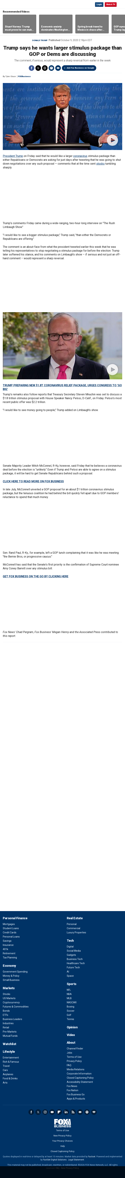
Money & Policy (11, 975)
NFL (69, 990)
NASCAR (72, 1002)
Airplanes (8, 1074)
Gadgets (71, 955)
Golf (69, 1015)
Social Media (74, 950)
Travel (6, 1066)
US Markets (9, 998)
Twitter (38, 68)
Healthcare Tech (76, 963)
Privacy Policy (74, 1061)
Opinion (72, 1027)
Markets (9, 988)
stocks (100, 163)
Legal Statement (76, 1160)
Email (58, 68)
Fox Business (14, 4)
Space (70, 975)
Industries (8, 1023)
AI (68, 971)
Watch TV (110, 4)
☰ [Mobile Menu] (121, 4)
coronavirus (80, 156)
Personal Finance (15, 918)
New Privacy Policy (62, 1135)
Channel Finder (75, 1048)
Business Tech (75, 959)
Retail (6, 1027)
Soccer (70, 1010)
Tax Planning (10, 957)
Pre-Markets (10, 1031)
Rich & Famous (11, 1061)
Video (71, 1035)
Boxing (70, 1006)
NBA (69, 994)
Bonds (6, 1010)
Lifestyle (9, 1051)
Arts (5, 1082)
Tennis (70, 1019)
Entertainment (11, 1057)
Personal (72, 924)
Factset (91, 1156)
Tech (70, 940)
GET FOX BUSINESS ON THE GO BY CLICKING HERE (35, 576)
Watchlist (9, 1044)
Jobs (69, 1052)
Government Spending (15, 971)
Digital (70, 946)
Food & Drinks (10, 1078)
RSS (73, 1112)
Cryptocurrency (11, 1002)
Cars (5, 1070)
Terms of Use (74, 1057)
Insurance (8, 945)
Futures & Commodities (16, 1006)
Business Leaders (12, 1019)
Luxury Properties (76, 932)
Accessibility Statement (80, 1082)
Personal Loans (11, 936)
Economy (9, 965)
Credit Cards (9, 932)
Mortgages (9, 924)
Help (62, 1146)
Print (51, 68)
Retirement (9, 953)
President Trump (13, 156)
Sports (71, 984)
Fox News (72, 1086)
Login (99, 4)
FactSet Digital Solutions (55, 1160)
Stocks (6, 994)
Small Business (11, 980)
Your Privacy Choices (62, 1141)
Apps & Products (76, 1098)
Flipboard (59, 1112)
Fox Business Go (76, 1094)
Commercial (73, 928)
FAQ (69, 1065)
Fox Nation (72, 1090)
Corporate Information (79, 1073)
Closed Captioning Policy (80, 1077)
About (71, 1042)
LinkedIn (66, 1112)
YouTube (52, 1112)
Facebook (31, 68)
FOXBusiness (24, 76)
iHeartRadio (94, 1112)
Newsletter (80, 1112)
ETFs (5, 1015)
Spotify (87, 1112)
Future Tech (73, 967)
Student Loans (11, 928)
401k (5, 949)
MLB (69, 998)
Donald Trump (40, 40)
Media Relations (75, 1069)
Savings (7, 940)
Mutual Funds (10, 1035)
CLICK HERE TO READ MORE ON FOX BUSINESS (33, 481)
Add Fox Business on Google (80, 68)
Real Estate (75, 918)
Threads (45, 68)
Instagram (45, 1112)
